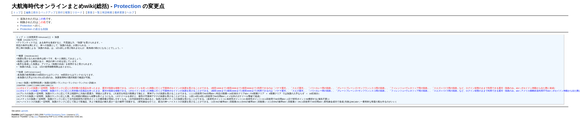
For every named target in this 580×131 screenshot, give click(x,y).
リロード (77, 12)
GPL (77, 124)
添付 (60, 12)
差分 (35, 12)
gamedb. (24, 120)
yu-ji (36, 126)
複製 (67, 12)
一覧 (97, 12)
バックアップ (48, 12)
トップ (17, 12)
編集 (28, 12)
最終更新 (119, 12)
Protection (127, 6)
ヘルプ (130, 12)
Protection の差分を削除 (34, 29)
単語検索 (107, 12)
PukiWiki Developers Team (55, 124)
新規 (90, 12)
